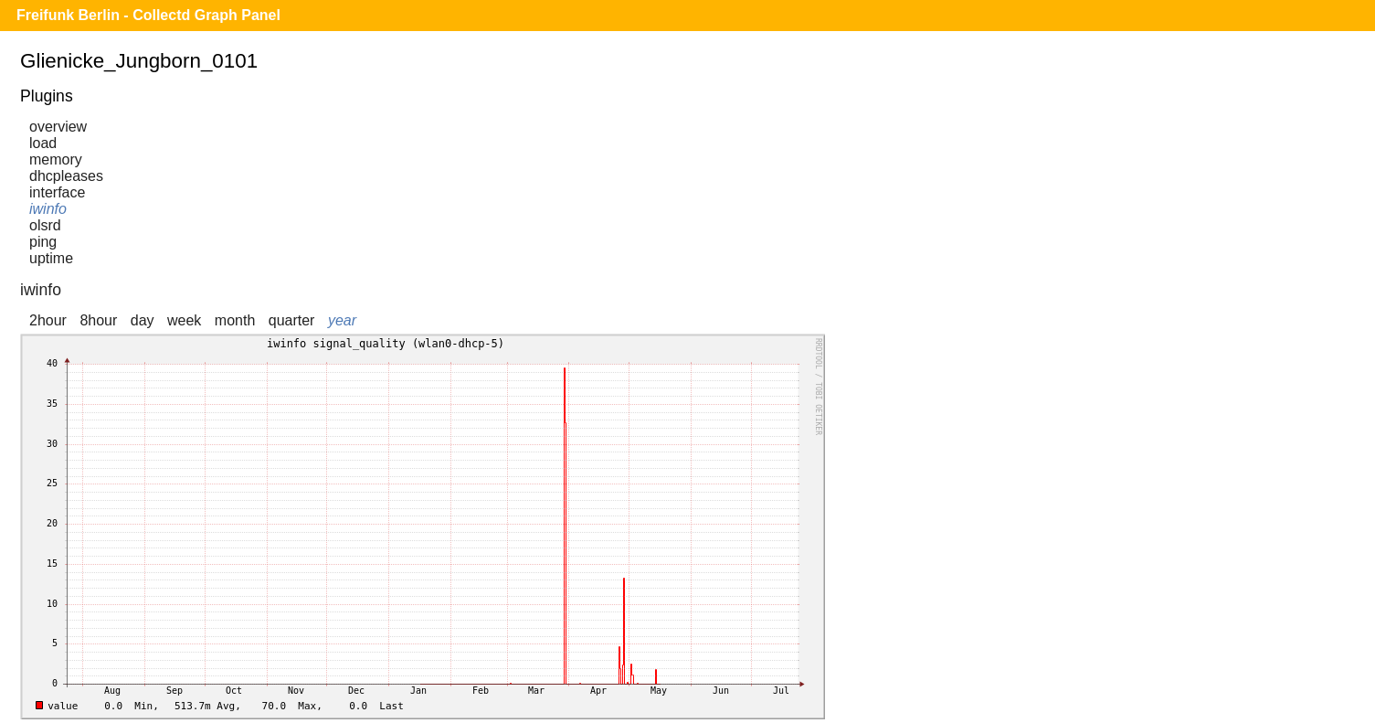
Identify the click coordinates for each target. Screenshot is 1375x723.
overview (58, 126)
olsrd (45, 225)
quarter (292, 320)
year (342, 320)
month (235, 320)
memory (55, 159)
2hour (48, 320)
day (142, 320)
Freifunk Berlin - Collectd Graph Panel (148, 15)
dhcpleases (66, 176)
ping (43, 242)
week (184, 320)
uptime (51, 258)
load (43, 143)
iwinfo (48, 209)
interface (57, 192)
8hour (98, 320)
